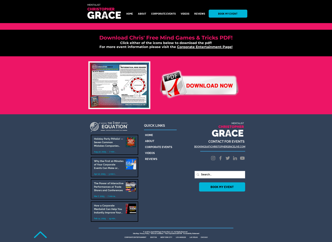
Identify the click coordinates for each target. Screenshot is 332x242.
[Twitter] (228, 158)
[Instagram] (213, 158)
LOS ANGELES (181, 237)
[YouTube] (242, 158)
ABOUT (149, 141)
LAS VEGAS (194, 237)
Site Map (136, 233)
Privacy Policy (145, 233)
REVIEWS (151, 159)
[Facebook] (220, 158)
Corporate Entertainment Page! (205, 47)
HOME (149, 135)
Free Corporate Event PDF (173, 233)
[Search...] (219, 174)
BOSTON (153, 237)
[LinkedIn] (235, 158)
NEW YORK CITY (166, 237)
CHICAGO (204, 237)
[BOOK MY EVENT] (228, 14)
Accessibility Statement (191, 233)
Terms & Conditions (157, 233)
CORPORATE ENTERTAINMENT (135, 237)
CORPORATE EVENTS (155, 147)
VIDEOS (150, 153)
